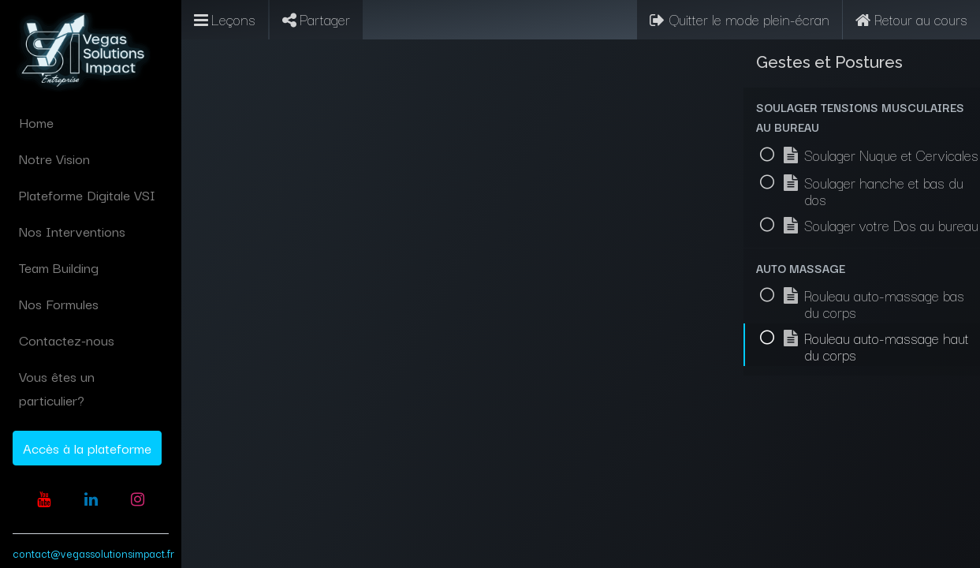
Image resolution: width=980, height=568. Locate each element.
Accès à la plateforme (87, 447)
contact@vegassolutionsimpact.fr (93, 553)
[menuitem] (91, 122)
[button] (861, 117)
